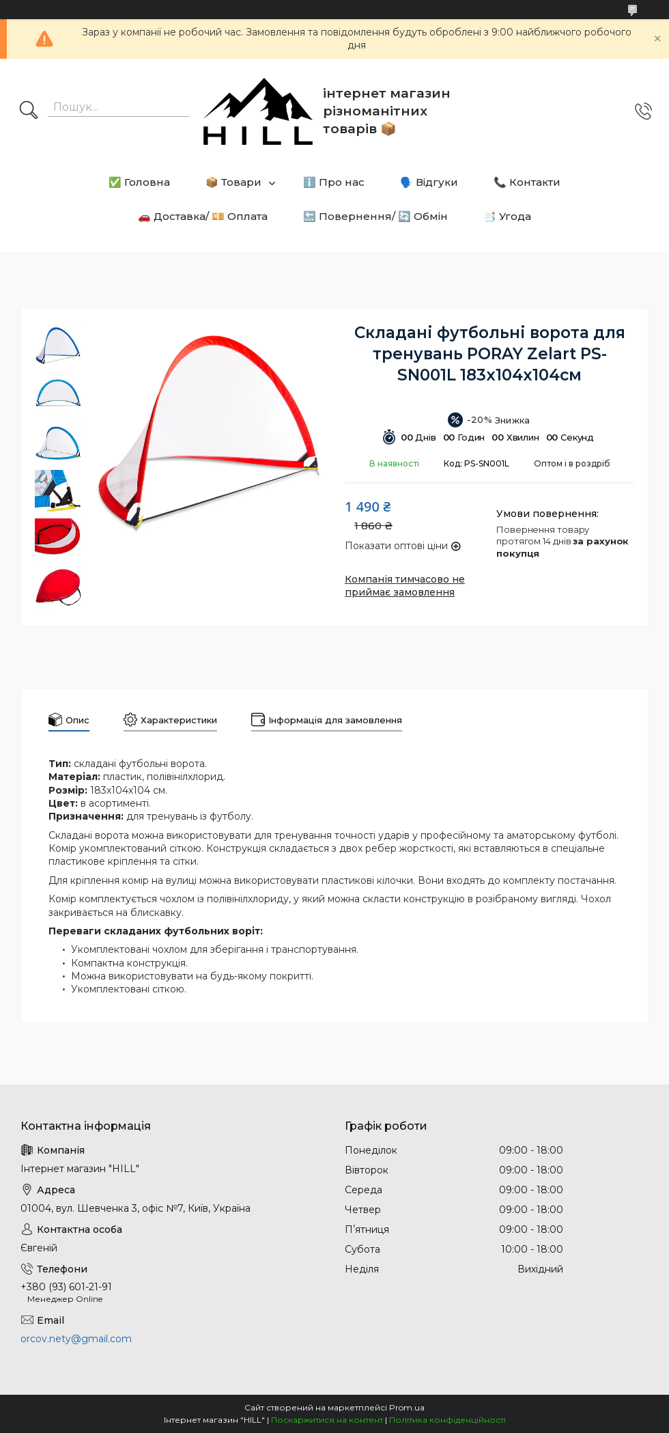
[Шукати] (29, 111)
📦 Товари (233, 182)
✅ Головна (139, 182)
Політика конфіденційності (447, 1420)
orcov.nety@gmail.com (76, 1339)
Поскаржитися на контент (327, 1420)
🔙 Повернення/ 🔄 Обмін (375, 216)
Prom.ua (407, 1407)
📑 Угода (507, 216)
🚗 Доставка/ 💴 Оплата (203, 216)
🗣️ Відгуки (429, 182)
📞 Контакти (527, 182)
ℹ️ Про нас (334, 182)
